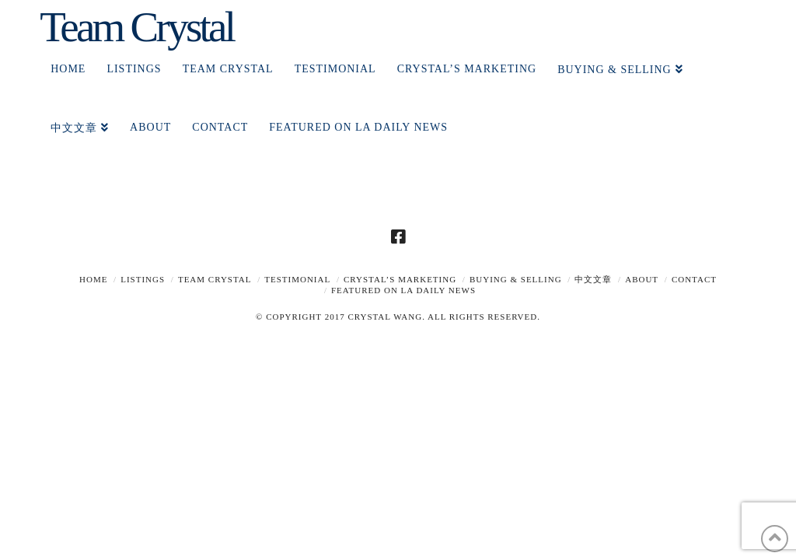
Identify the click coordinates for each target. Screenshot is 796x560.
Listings (142, 279)
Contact (694, 279)
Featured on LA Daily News (403, 290)
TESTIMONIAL (297, 279)
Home (93, 279)
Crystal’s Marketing (400, 279)
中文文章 (593, 279)
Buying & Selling (516, 279)
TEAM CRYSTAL (215, 279)
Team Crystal (136, 26)
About (641, 279)
